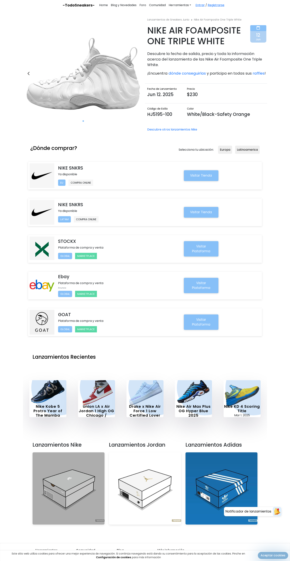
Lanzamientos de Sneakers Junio (168, 19)
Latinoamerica (247, 150)
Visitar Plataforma (201, 248)
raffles (259, 73)
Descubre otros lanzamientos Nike (172, 129)
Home (103, 5)
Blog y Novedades (123, 5)
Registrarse (216, 5)
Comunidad (157, 5)
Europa (225, 150)
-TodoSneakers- (79, 5)
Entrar (200, 5)
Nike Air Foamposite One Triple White (218, 19)
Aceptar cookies (273, 555)
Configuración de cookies (113, 557)
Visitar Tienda (201, 175)
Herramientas (179, 5)
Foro (142, 5)
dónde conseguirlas (187, 73)
